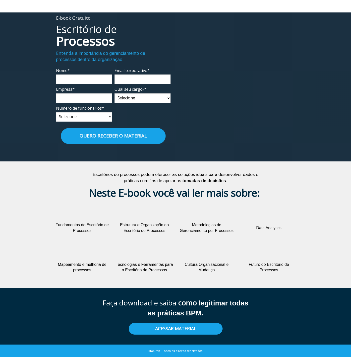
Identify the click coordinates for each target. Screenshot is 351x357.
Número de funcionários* (80, 108)
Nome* (63, 70)
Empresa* (65, 89)
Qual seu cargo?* (131, 89)
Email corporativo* (132, 70)
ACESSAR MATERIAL (175, 329)
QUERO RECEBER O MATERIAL (112, 136)
